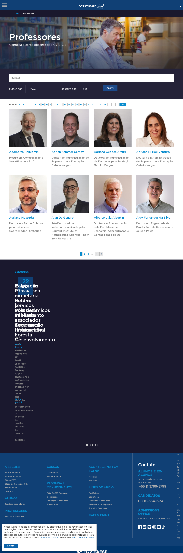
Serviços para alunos (15, 466)
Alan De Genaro (62, 217)
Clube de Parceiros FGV (16, 446)
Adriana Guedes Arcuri (110, 152)
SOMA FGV (10, 442)
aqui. (168, 480)
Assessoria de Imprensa (100, 466)
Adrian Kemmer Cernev (67, 152)
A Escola (12, 429)
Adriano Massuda (21, 217)
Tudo (122, 105)
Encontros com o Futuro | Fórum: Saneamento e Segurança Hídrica (90, 342)
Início (18, 13)
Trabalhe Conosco (98, 470)
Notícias (93, 439)
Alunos (11, 460)
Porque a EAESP (13, 438)
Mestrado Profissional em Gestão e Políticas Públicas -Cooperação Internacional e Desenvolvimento (36, 349)
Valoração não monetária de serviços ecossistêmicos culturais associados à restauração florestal (140, 351)
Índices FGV (52, 466)
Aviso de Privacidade (82, 538)
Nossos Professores (14, 478)
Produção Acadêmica (57, 463)
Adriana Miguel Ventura (153, 152)
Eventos (93, 443)
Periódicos (94, 455)
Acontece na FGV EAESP (103, 431)
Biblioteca (94, 459)
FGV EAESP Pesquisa (57, 455)
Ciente (11, 546)
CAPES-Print (99, 477)
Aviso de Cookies (50, 538)
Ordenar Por (68, 89)
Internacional (11, 450)
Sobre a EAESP (12, 434)
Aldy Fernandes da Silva (153, 217)
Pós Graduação (54, 438)
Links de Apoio (101, 449)
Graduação (52, 434)
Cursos (53, 429)
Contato (9, 453)
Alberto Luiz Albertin (109, 217)
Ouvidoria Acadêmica (99, 463)
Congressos (52, 459)
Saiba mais (20, 400)
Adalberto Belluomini (24, 152)
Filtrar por (15, 89)
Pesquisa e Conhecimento (59, 447)
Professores (16, 472)
